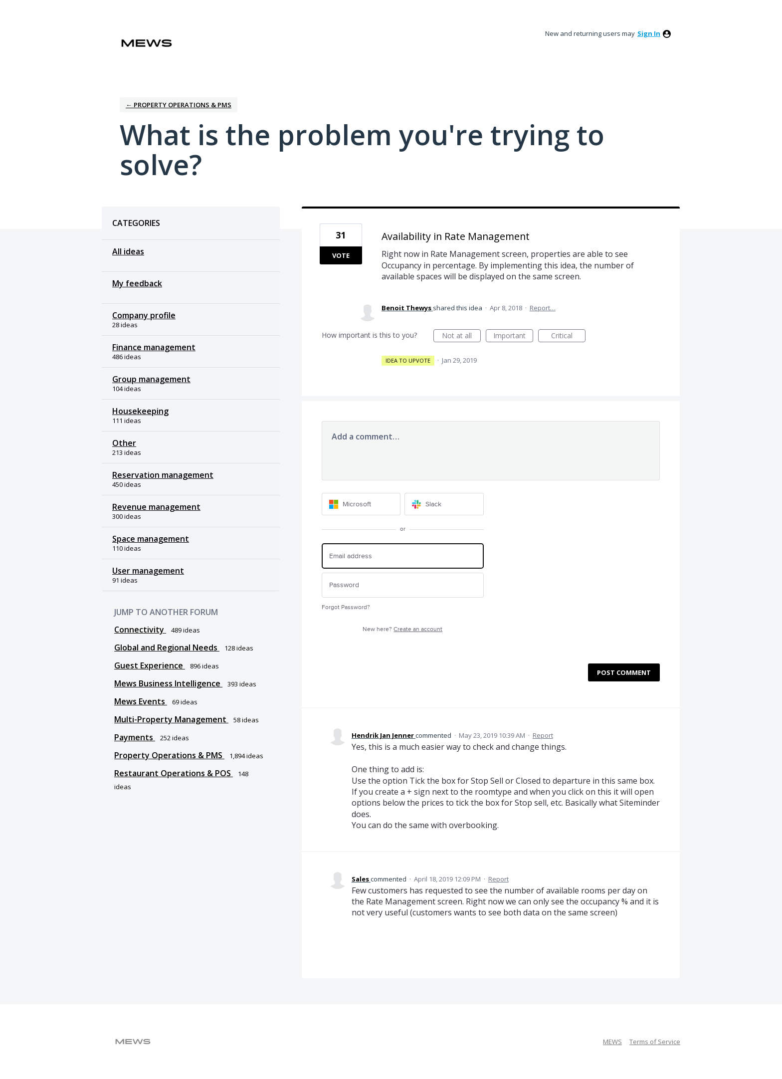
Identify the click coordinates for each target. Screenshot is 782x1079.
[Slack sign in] (444, 504)
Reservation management (162, 474)
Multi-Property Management (171, 719)
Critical (568, 336)
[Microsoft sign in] (361, 504)
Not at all (461, 336)
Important (513, 336)
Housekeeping (140, 411)
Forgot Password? (346, 607)
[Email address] (403, 556)
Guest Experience (149, 665)
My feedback (137, 283)
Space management (150, 538)
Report (543, 735)
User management (148, 570)
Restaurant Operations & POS (173, 773)
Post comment (624, 672)
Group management (151, 379)
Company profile (144, 315)
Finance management (154, 347)
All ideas (128, 251)
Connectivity (140, 629)
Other (124, 442)
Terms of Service (654, 1041)
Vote (341, 255)
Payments (134, 737)
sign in (648, 33)
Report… (543, 307)
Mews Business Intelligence (168, 683)
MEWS (612, 1041)
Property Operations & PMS (169, 755)
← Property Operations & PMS (178, 104)
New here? (402, 629)
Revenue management (156, 506)
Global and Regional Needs (166, 647)
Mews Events (140, 701)
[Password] (403, 585)
